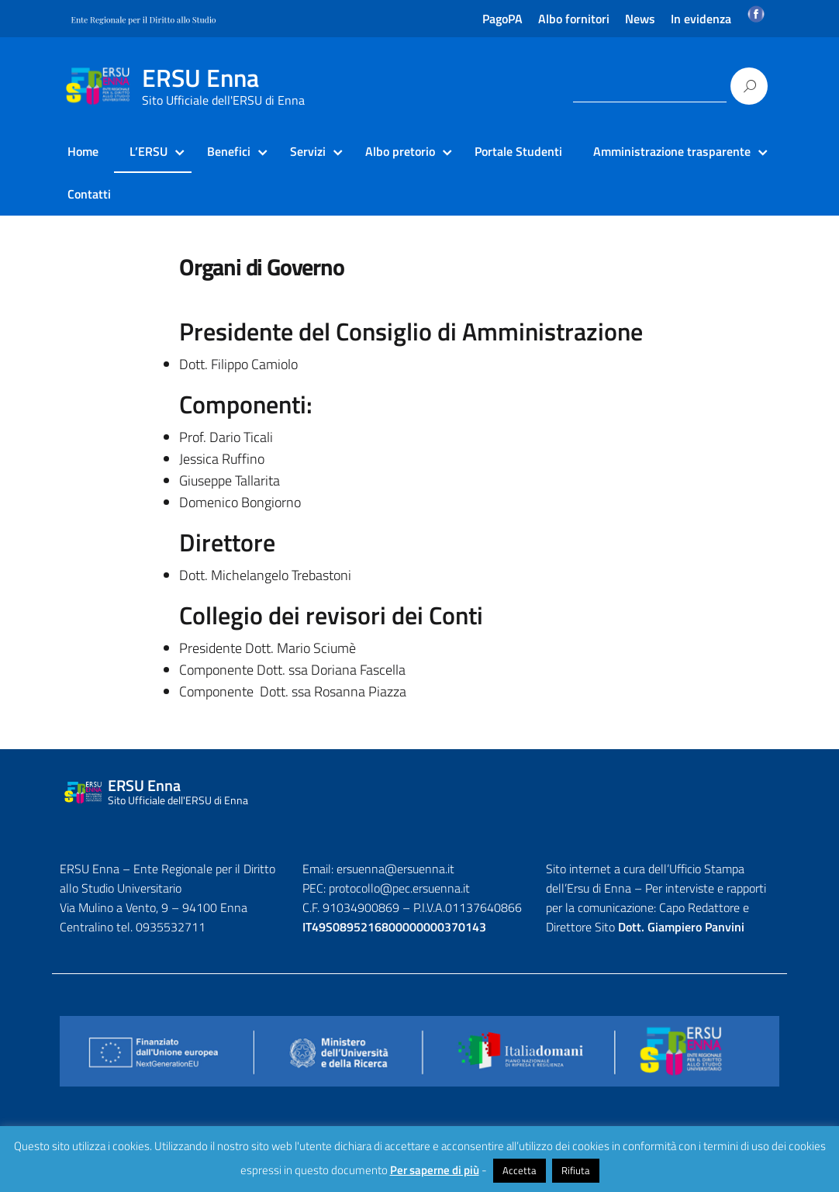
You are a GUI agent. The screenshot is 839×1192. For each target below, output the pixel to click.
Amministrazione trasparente (672, 151)
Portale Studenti (518, 151)
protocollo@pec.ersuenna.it (399, 888)
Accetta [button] (519, 1170)
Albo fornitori (573, 18)
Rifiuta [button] (575, 1170)
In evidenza (701, 18)
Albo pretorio (400, 151)
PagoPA (502, 18)
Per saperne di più (434, 1170)
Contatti (89, 194)
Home (82, 151)
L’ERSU (148, 151)
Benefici (228, 151)
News (640, 18)
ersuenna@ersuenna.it (395, 868)
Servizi (308, 151)
